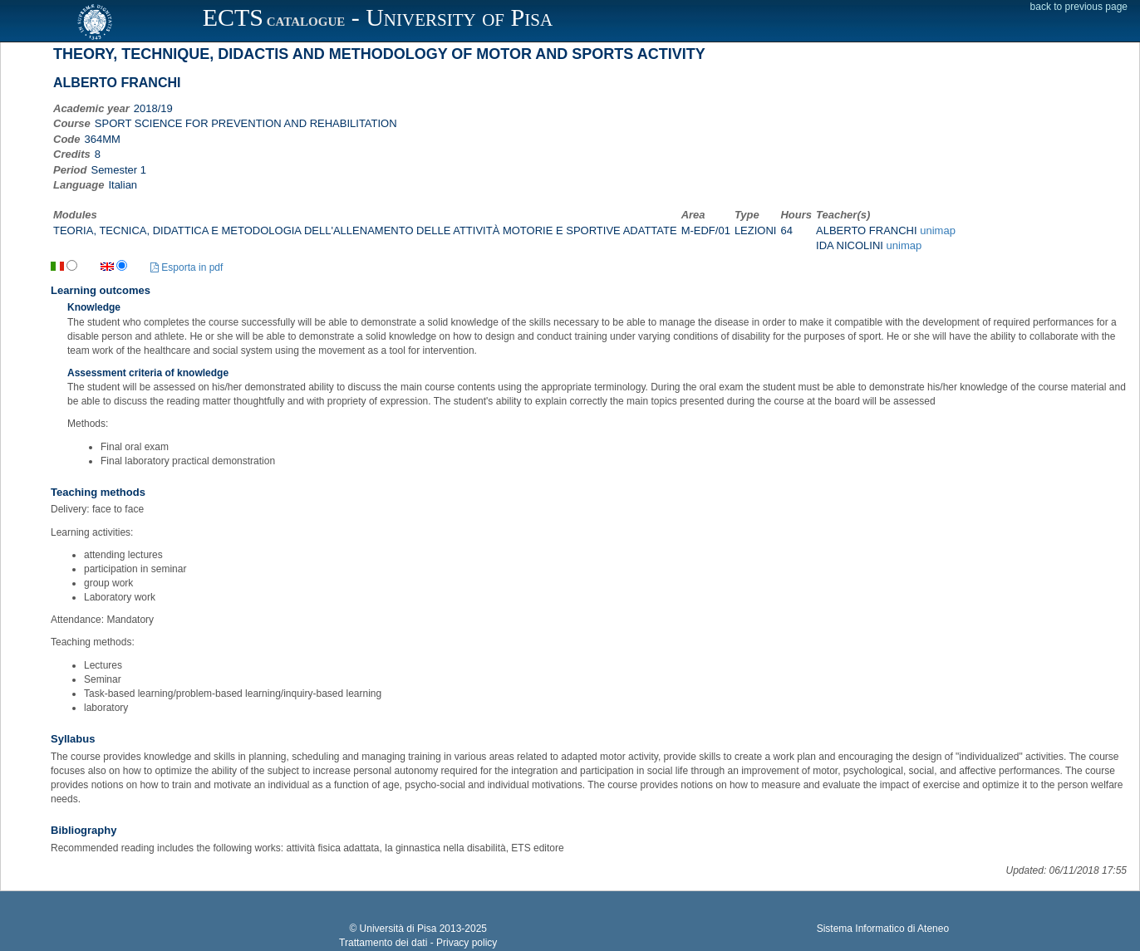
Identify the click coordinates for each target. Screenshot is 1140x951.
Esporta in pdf (186, 267)
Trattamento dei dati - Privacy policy (418, 943)
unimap (938, 230)
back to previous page (1079, 6)
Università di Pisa (398, 928)
